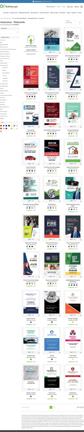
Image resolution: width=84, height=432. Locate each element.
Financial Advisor (6, 73)
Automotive (2, 40)
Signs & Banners (34, 12)
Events (1, 60)
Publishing (2, 102)
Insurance (4, 75)
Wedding (2, 118)
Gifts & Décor (62, 12)
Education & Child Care (5, 54)
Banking (4, 70)
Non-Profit (2, 97)
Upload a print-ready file (31, 47)
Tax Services (5, 81)
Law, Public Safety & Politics (6, 95)
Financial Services (4, 65)
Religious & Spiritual (4, 107)
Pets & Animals (3, 100)
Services (80, 12)
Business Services (4, 47)
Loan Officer (5, 78)
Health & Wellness (4, 90)
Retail (1, 109)
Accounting (4, 67)
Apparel (69, 12)
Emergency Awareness (5, 56)
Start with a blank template (31, 51)
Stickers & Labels (54, 12)
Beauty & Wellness (4, 44)
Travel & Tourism (3, 116)
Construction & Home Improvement (8, 49)
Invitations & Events (44, 12)
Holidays (2, 93)
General (1, 88)
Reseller (58, 6)
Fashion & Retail (3, 63)
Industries (74, 12)
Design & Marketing (4, 51)
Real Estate (2, 104)
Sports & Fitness (3, 111)
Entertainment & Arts (4, 58)
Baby (1, 42)
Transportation (3, 113)
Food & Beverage (4, 86)
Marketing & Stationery (24, 12)
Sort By (67, 20)
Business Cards (13, 12)
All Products (6, 12)
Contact (63, 6)
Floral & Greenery (4, 83)
